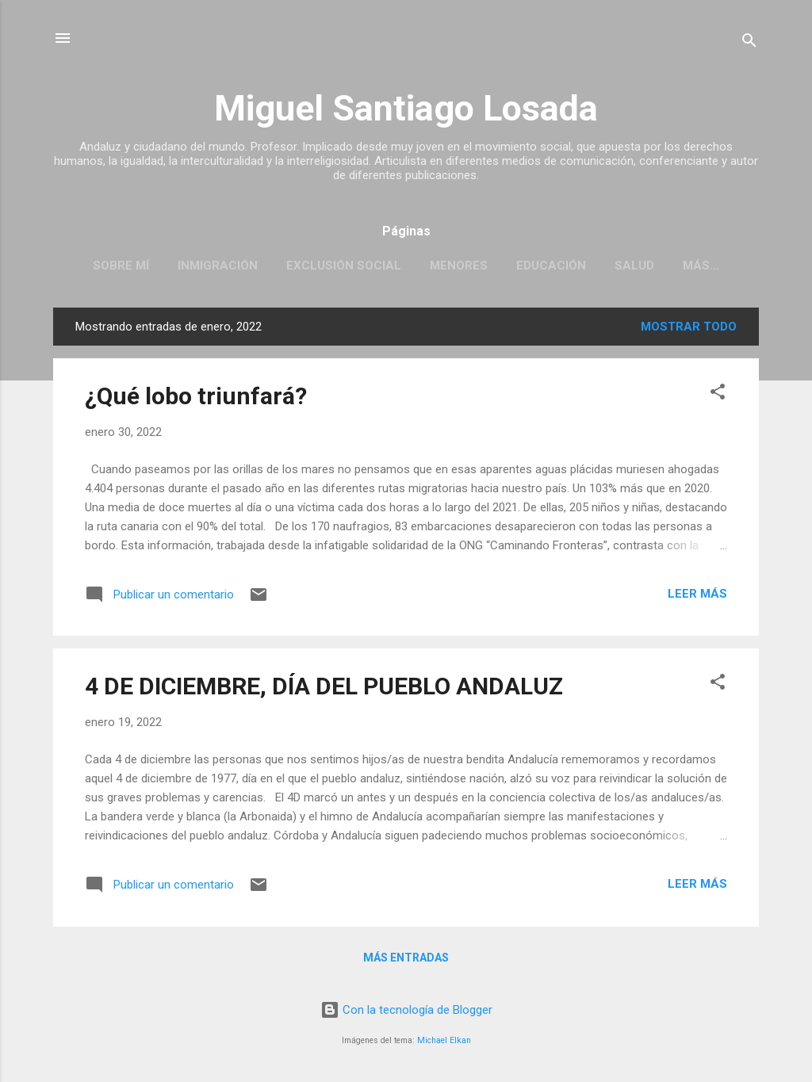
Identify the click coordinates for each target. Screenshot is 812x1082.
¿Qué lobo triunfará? (196, 396)
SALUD (634, 265)
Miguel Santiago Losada (406, 108)
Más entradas (406, 957)
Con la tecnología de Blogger (406, 1010)
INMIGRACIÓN (218, 265)
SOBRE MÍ (121, 265)
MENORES (459, 265)
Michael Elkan (444, 1040)
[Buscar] (749, 43)
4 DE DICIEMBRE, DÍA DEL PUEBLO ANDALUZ (324, 686)
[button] (717, 394)
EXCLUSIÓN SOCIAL (343, 265)
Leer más (697, 594)
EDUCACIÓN (551, 265)
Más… (701, 265)
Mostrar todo (689, 326)
